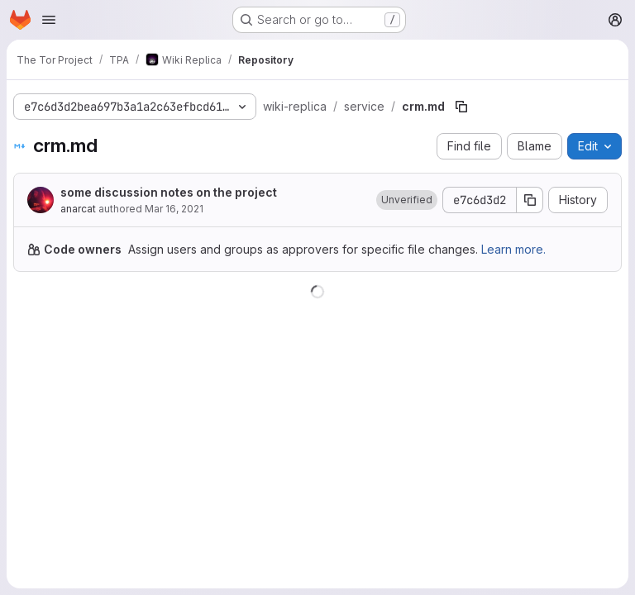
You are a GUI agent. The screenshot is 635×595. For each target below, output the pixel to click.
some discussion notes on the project (168, 192)
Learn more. (513, 249)
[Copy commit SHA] (530, 200)
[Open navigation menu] (49, 20)
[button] (406, 200)
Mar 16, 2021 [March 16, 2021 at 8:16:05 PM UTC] (174, 208)
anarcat (78, 208)
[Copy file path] (461, 106)
